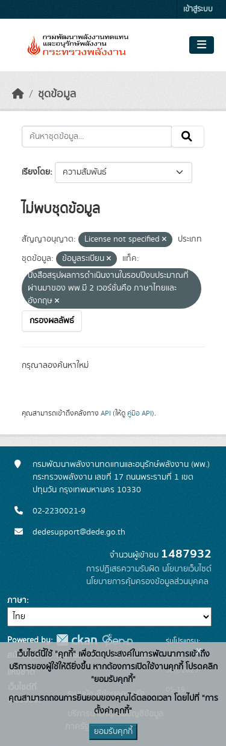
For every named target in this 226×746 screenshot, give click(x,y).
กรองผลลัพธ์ (52, 321)
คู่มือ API (139, 413)
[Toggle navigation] (201, 45)
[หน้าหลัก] (18, 94)
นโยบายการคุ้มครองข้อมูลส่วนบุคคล (147, 582)
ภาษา (17, 600)
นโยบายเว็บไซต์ (187, 569)
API (106, 413)
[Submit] (187, 136)
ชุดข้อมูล (57, 94)
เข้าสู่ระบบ (198, 9)
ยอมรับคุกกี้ (113, 731)
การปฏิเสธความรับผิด (123, 569)
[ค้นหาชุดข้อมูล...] (97, 136)
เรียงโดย (36, 172)
